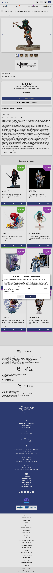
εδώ (45, 288)
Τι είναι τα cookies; (10, 291)
